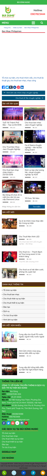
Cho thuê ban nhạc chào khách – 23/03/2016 (11, 172)
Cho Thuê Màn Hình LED (29, 236)
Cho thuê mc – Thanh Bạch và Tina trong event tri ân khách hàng (30, 254)
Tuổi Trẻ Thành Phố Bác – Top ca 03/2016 (12, 123)
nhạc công (31, 80)
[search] (36, 207)
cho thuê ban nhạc (18, 80)
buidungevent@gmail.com (18, 419)
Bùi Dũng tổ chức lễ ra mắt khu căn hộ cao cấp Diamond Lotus (12, 197)
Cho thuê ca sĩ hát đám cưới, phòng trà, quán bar (31, 270)
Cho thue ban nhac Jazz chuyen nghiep (33, 123)
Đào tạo (6, 307)
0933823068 (17, 414)
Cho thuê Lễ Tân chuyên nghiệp (28, 98)
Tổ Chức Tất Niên (32, 198)
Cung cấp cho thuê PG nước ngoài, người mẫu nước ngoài (31, 335)
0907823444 (37, 14)
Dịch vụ (6, 311)
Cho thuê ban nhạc (11, 294)
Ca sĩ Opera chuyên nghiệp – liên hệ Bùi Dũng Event (33, 147)
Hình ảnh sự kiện (10, 319)
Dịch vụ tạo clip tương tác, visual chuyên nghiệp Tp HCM (34, 172)
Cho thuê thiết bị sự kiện (13, 303)
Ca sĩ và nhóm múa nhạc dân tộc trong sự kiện (31, 222)
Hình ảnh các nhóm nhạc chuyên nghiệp (22, 93)
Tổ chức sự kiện (8, 78)
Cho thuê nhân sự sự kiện (14, 298)
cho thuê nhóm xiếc (24, 78)
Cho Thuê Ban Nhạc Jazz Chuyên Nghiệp (11, 148)
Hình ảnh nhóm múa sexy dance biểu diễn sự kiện (30, 352)
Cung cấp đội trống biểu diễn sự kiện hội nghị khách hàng (31, 368)
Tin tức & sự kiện (10, 315)
